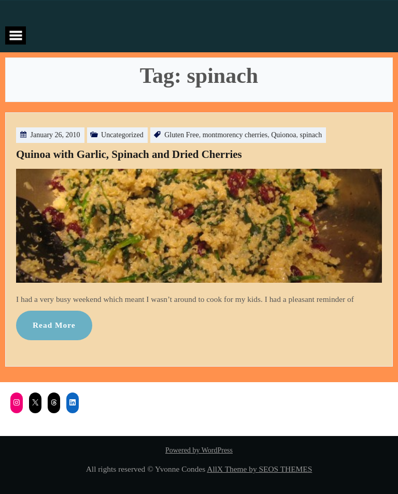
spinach (311, 135)
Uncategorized (122, 135)
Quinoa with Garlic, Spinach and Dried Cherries (129, 154)
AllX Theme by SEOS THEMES (259, 468)
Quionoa (283, 135)
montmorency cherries (235, 135)
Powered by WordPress (199, 450)
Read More (54, 325)
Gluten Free (181, 135)
